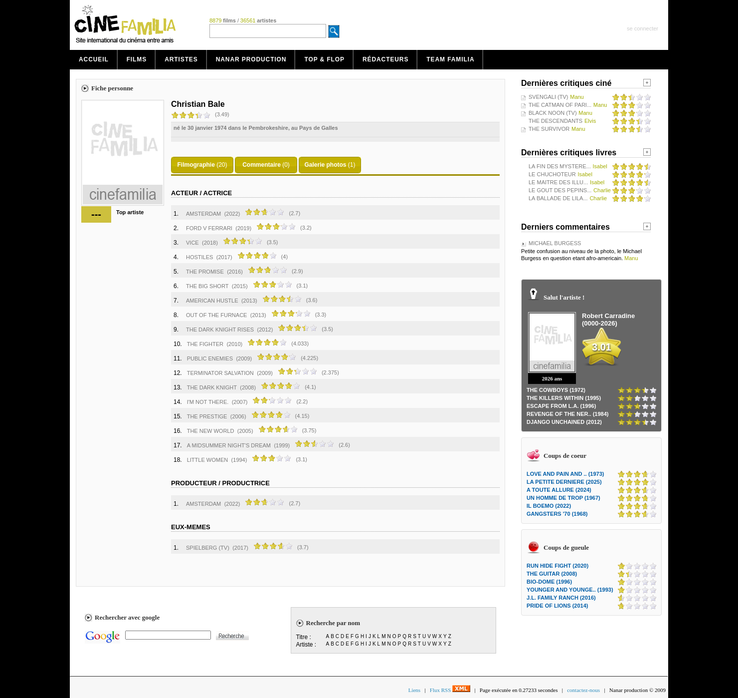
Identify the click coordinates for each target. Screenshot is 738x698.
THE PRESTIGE (207, 416)
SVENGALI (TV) (548, 97)
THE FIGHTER (205, 344)
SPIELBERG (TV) (207, 548)
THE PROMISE (205, 272)
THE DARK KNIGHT (212, 387)
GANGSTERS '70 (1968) (557, 514)
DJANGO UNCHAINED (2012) (564, 422)
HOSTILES (199, 257)
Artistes (181, 59)
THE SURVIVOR (549, 129)
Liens (414, 690)
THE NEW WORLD (210, 431)
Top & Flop (324, 59)
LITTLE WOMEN (207, 460)
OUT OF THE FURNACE (216, 315)
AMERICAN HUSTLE (212, 301)
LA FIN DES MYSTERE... (560, 166)
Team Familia (450, 59)
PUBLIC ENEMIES (210, 358)
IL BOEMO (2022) (549, 506)
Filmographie (195, 164)
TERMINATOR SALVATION (220, 373)
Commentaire (261, 164)
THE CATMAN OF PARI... (560, 105)
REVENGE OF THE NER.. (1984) (567, 414)
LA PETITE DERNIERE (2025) (564, 482)
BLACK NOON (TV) (553, 113)
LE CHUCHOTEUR (552, 174)
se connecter (642, 28)
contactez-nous (583, 690)
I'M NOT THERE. (208, 402)
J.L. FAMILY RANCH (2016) (561, 598)
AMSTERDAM (203, 214)
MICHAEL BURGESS (555, 243)
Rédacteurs (385, 59)
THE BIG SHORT (207, 286)
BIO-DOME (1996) (549, 582)
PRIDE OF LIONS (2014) (557, 606)
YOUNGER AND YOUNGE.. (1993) (570, 590)
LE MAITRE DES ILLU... (558, 182)
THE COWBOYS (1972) (556, 390)
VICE (192, 243)
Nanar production (251, 59)
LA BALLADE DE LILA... (558, 198)
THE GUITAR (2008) (552, 574)
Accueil (94, 59)
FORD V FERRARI (209, 228)
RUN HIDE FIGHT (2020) (557, 566)
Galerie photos (325, 164)
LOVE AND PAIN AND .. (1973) (565, 474)
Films (137, 59)
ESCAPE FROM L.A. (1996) (561, 406)
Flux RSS (450, 690)
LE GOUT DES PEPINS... (560, 190)
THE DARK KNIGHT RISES (220, 330)
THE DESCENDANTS (555, 121)
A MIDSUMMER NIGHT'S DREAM (229, 445)
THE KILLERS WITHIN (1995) (564, 398)
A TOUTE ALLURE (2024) (559, 490)
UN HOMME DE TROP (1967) (563, 498)
